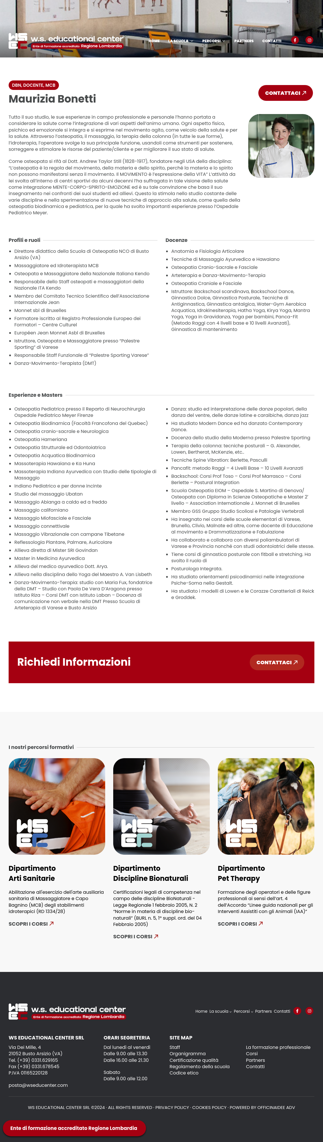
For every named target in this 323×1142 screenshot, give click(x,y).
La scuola (178, 40)
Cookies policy (209, 1107)
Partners (243, 40)
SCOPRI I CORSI (237, 923)
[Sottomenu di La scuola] (230, 1011)
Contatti (271, 40)
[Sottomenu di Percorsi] (252, 1011)
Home (154, 40)
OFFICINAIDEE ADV (276, 1107)
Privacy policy (172, 1107)
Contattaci (285, 93)
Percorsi (211, 40)
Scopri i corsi (28, 923)
